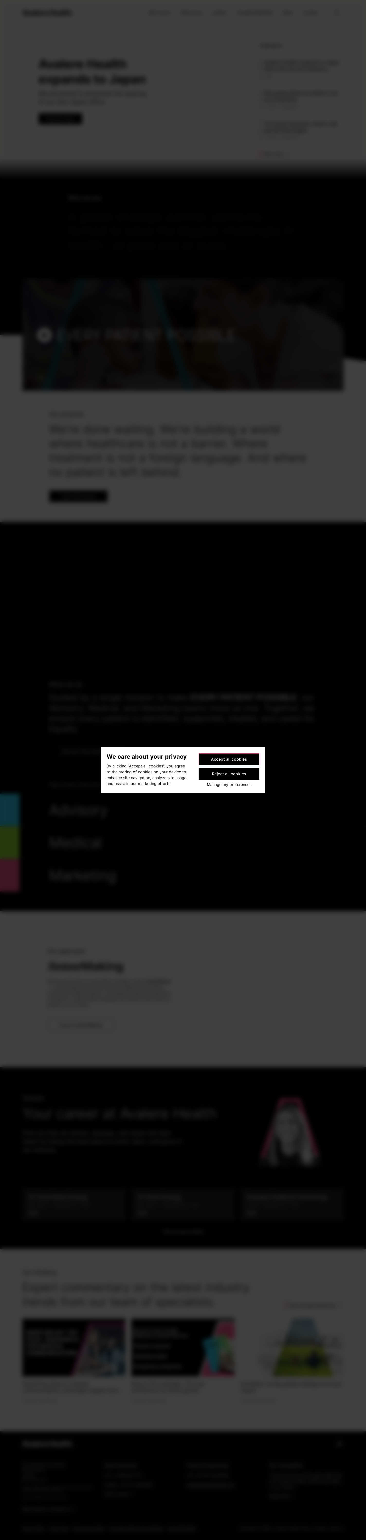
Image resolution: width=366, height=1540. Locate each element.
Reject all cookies (229, 773)
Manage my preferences (229, 784)
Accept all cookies (229, 759)
